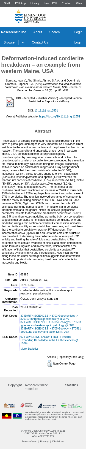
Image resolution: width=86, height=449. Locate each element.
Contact (66, 3)
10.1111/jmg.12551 (46, 110)
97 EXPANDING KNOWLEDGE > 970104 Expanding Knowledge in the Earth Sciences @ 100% (49, 340)
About (37, 32)
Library (34, 3)
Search (54, 32)
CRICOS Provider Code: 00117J (43, 433)
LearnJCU (50, 3)
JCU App (20, 3)
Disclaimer (58, 441)
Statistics (71, 385)
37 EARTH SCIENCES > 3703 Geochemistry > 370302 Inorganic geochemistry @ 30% (49, 317)
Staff (7, 3)
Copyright (15, 385)
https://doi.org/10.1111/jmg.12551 (59, 116)
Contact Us (40, 42)
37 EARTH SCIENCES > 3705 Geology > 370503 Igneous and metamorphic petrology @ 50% (50, 324)
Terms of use (29, 441)
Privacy (44, 441)
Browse (9, 42)
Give (79, 3)
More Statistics (29, 348)
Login (78, 32)
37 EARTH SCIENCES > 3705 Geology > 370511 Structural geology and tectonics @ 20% (50, 330)
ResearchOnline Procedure (35, 387)
